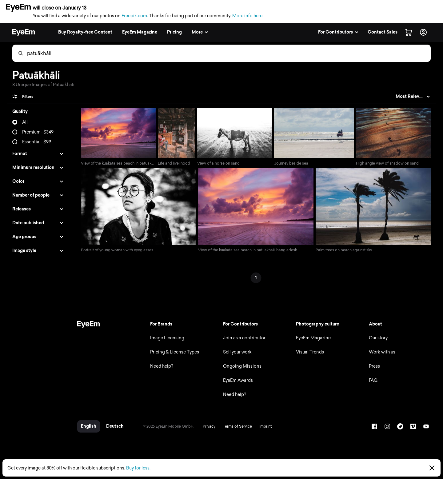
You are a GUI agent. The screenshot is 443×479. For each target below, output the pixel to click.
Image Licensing (165, 338)
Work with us (382, 352)
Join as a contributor (243, 338)
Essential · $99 (36, 142)
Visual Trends (309, 352)
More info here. (247, 15)
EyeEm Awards (237, 381)
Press (374, 366)
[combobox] (228, 53)
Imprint (263, 427)
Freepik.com (134, 15)
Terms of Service (235, 427)
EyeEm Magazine (312, 338)
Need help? (159, 366)
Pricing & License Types (172, 352)
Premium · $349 (38, 132)
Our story (378, 338)
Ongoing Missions (241, 366)
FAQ (373, 381)
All (25, 122)
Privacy (207, 427)
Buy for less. (138, 468)
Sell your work (236, 352)
